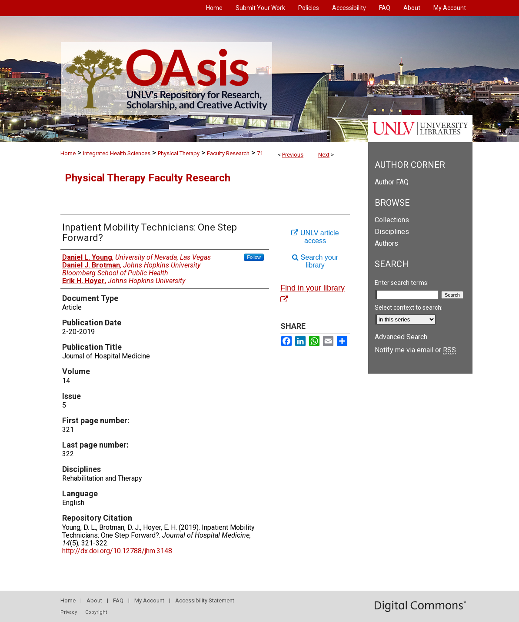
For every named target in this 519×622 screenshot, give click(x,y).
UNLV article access (315, 236)
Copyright (96, 612)
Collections (392, 220)
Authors (386, 243)
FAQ (118, 600)
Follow (254, 257)
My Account (149, 600)
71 (260, 153)
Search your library (315, 261)
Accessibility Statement (204, 600)
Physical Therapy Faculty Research (147, 178)
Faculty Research (228, 153)
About (94, 600)
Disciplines (392, 231)
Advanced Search (401, 337)
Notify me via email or (415, 350)
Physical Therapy (179, 153)
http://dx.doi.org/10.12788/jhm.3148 (117, 551)
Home (68, 153)
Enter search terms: (402, 282)
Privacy (68, 612)
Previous (292, 154)
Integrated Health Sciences (116, 153)
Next (323, 154)
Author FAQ (392, 182)
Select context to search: (408, 307)
